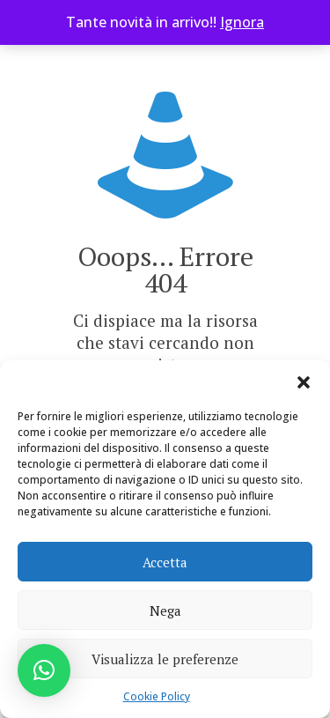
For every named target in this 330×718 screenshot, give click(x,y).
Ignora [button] (242, 22)
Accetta (165, 562)
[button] (303, 382)
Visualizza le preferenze (165, 659)
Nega (165, 610)
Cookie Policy (156, 696)
